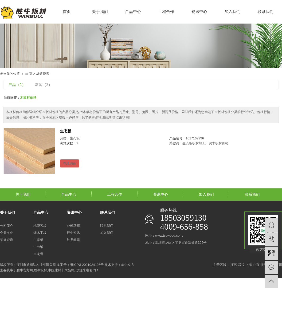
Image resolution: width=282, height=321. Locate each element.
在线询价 (69, 163)
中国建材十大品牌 (61, 270)
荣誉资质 (6, 240)
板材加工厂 (200, 143)
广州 (278, 265)
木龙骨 (38, 254)
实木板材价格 (218, 143)
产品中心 (133, 11)
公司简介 (6, 226)
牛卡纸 (38, 247)
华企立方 (127, 265)
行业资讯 (73, 233)
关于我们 (100, 11)
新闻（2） (43, 85)
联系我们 (266, 11)
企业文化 (6, 233)
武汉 (241, 265)
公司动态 (73, 226)
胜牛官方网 (24, 270)
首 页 (28, 74)
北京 (256, 265)
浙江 (263, 265)
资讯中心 (199, 11)
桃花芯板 (40, 226)
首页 (67, 11)
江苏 (234, 265)
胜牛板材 (40, 270)
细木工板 (40, 233)
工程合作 (166, 11)
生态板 (65, 131)
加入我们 (232, 11)
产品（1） (17, 85)
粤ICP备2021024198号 (87, 265)
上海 (248, 265)
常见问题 (73, 240)
